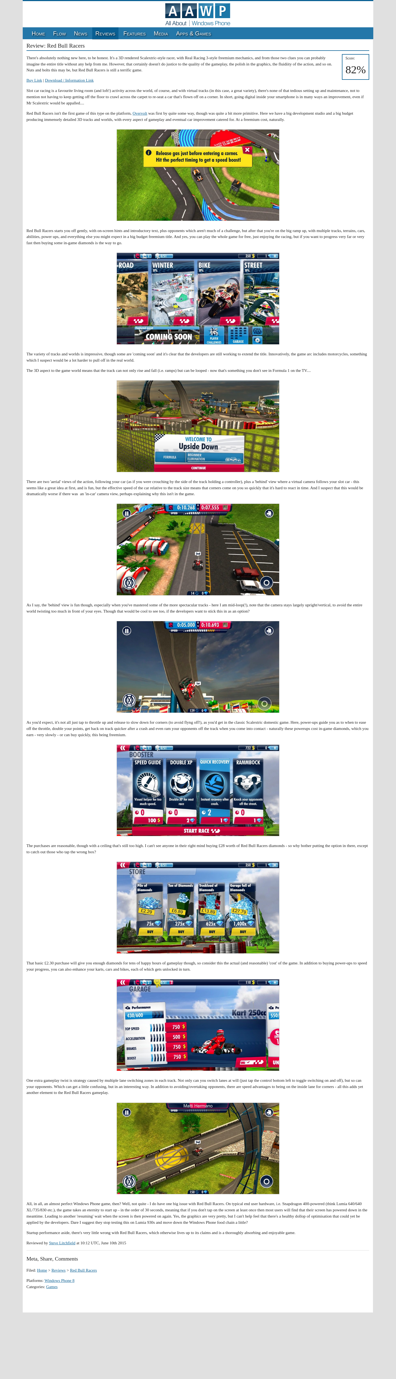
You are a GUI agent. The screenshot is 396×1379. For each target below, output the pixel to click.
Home (38, 33)
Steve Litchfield (62, 1243)
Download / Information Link (69, 80)
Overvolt (140, 113)
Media (161, 33)
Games (52, 1286)
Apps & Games (193, 33)
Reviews (105, 33)
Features (134, 33)
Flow (59, 33)
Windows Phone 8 (59, 1280)
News (80, 33)
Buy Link (34, 80)
